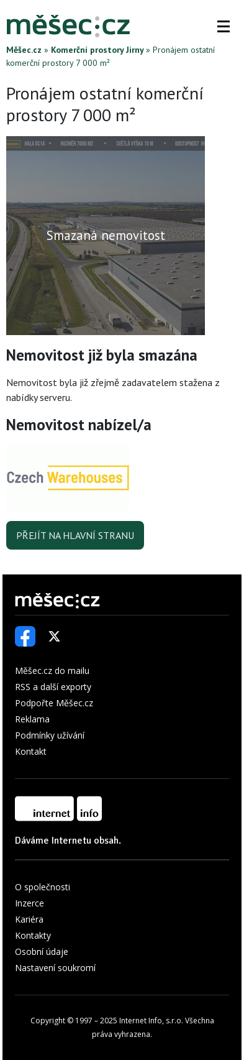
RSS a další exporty (53, 687)
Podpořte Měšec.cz (54, 703)
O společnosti (42, 887)
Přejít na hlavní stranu (75, 535)
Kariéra (29, 919)
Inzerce (29, 903)
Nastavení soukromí (55, 968)
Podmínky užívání (49, 735)
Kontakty (33, 935)
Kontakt (31, 751)
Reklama (32, 719)
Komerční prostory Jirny (97, 49)
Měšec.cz (24, 49)
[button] (223, 26)
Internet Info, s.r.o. (151, 1020)
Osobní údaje (41, 951)
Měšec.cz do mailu (52, 670)
